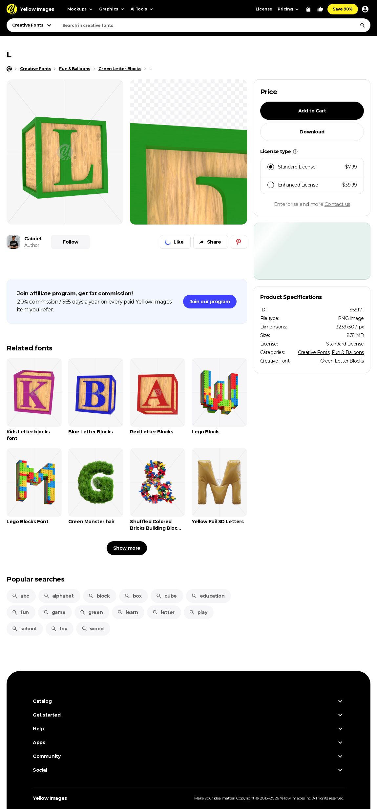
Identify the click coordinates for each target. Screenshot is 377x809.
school (24, 629)
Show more (126, 548)
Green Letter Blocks (342, 361)
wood (92, 629)
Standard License (345, 344)
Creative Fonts (313, 352)
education (207, 596)
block (99, 596)
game (54, 612)
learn (127, 612)
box (133, 596)
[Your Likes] (320, 9)
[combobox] (213, 25)
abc (20, 596)
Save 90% (343, 9)
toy (59, 629)
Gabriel (32, 239)
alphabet (59, 596)
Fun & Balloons (348, 352)
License (264, 9)
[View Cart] (308, 9)
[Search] (363, 25)
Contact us (337, 204)
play (198, 612)
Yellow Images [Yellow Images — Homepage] (50, 798)
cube (166, 596)
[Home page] (9, 68)
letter (163, 612)
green (91, 612)
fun (20, 612)
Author (31, 245)
